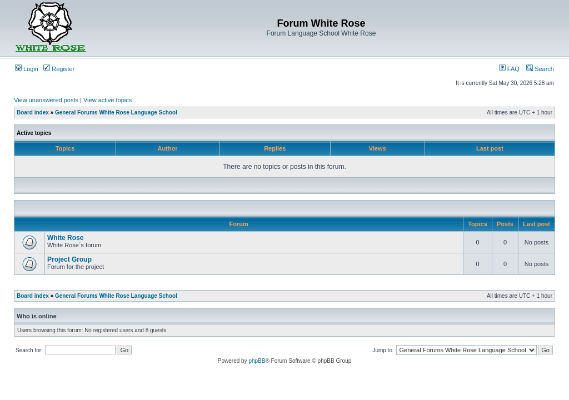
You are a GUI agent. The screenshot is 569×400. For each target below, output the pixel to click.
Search (540, 69)
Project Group (69, 259)
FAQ (509, 69)
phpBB (256, 361)
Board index (33, 112)
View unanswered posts (46, 100)
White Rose (65, 238)
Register (58, 69)
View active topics (107, 100)
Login (26, 69)
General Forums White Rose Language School (116, 112)
